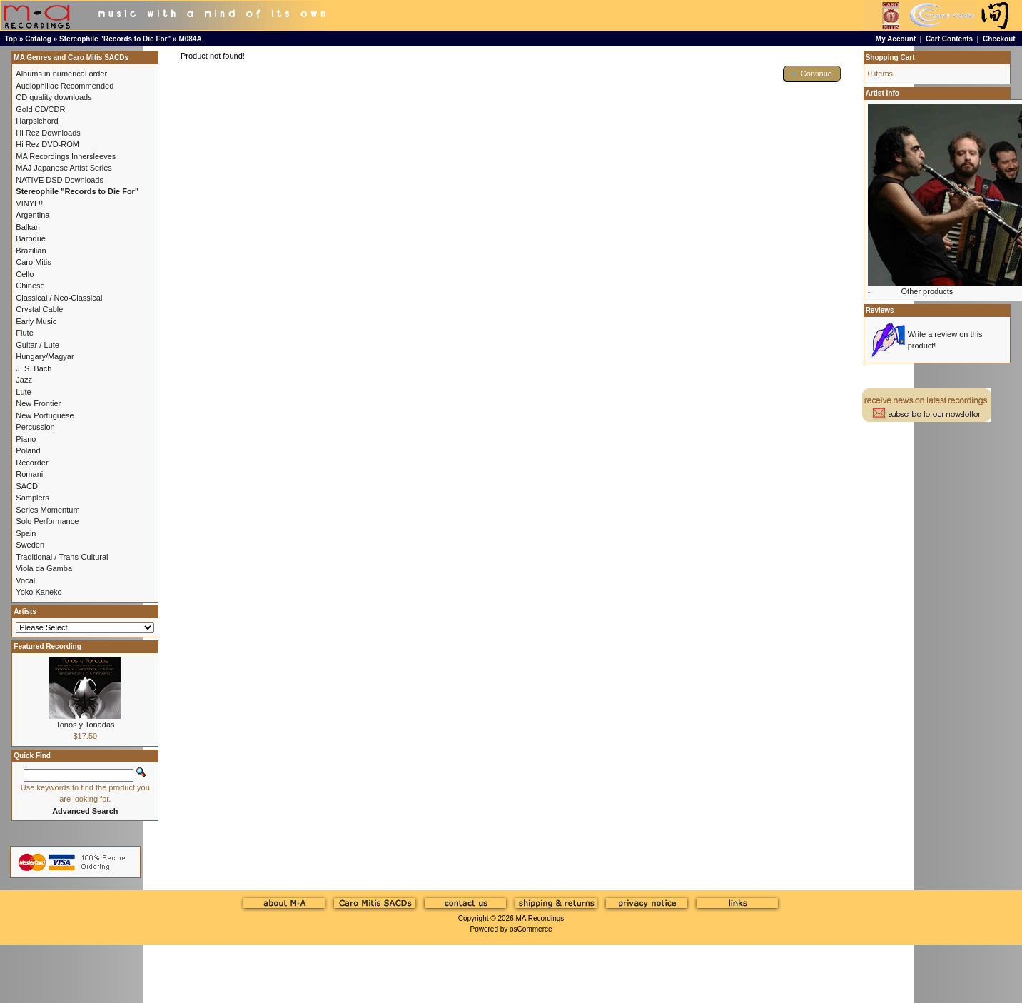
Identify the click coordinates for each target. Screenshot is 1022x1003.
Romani (29, 474)
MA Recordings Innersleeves (66, 156)
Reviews (880, 310)
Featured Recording (47, 646)
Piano (26, 439)
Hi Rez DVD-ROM (47, 144)
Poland (28, 450)
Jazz (24, 380)
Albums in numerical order (61, 73)
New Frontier (38, 403)
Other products (927, 291)
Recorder (32, 462)
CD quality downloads (53, 97)
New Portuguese (45, 415)
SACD (27, 486)
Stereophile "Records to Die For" (115, 39)
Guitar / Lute (37, 345)
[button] (812, 74)
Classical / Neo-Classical (59, 297)
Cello (25, 274)
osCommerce (531, 929)
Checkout (999, 39)
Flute (24, 332)
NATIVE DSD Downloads (59, 180)
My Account (896, 39)
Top (11, 39)
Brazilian (31, 250)
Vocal (25, 580)
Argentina (32, 215)
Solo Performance (47, 521)
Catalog (38, 39)
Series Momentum (47, 509)
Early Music (36, 321)
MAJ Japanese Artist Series (64, 167)
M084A (189, 39)
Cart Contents (949, 39)
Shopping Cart (890, 57)
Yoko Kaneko (38, 592)
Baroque (31, 238)
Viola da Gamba (44, 568)
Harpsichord (37, 120)
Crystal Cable (39, 309)
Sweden (30, 544)
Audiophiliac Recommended (64, 85)
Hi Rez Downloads (48, 132)
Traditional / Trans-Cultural (62, 557)
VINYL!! (29, 203)
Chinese (30, 285)
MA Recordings (539, 918)
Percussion (35, 427)
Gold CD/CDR (40, 109)
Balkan (28, 227)
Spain (26, 533)
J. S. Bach (33, 368)
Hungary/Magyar (45, 356)
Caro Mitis (33, 262)
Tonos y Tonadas (85, 724)
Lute (23, 392)
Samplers (32, 497)
